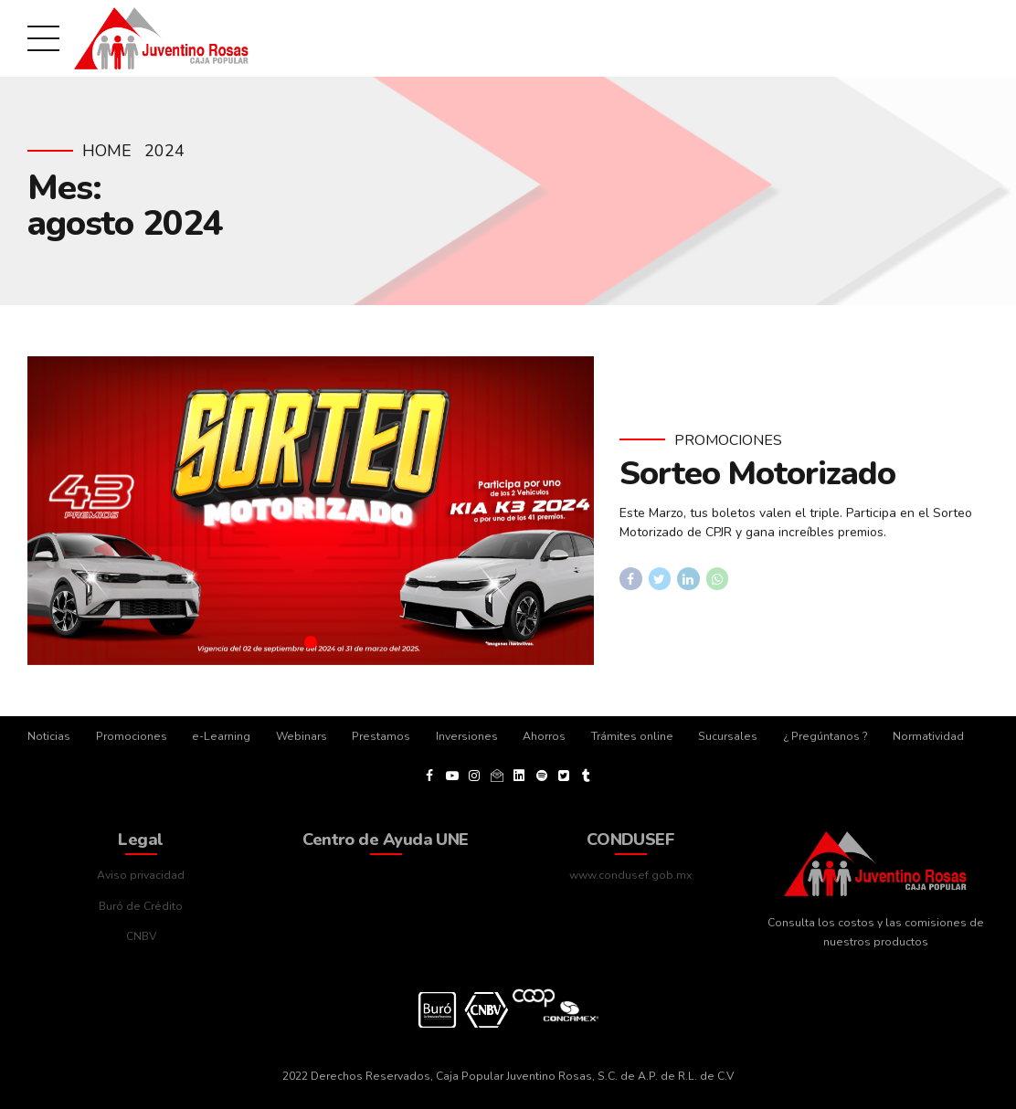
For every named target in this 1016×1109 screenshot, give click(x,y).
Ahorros (544, 736)
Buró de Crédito (141, 906)
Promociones (728, 440)
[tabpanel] (310, 510)
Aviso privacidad (141, 875)
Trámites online (632, 736)
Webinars (301, 736)
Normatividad (928, 736)
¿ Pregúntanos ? (825, 736)
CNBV (141, 936)
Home (107, 151)
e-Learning (221, 736)
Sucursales (727, 736)
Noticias (48, 736)
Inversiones (467, 736)
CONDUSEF (631, 839)
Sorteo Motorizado (757, 474)
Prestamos (381, 736)
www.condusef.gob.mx (630, 875)
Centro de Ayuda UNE (385, 839)
